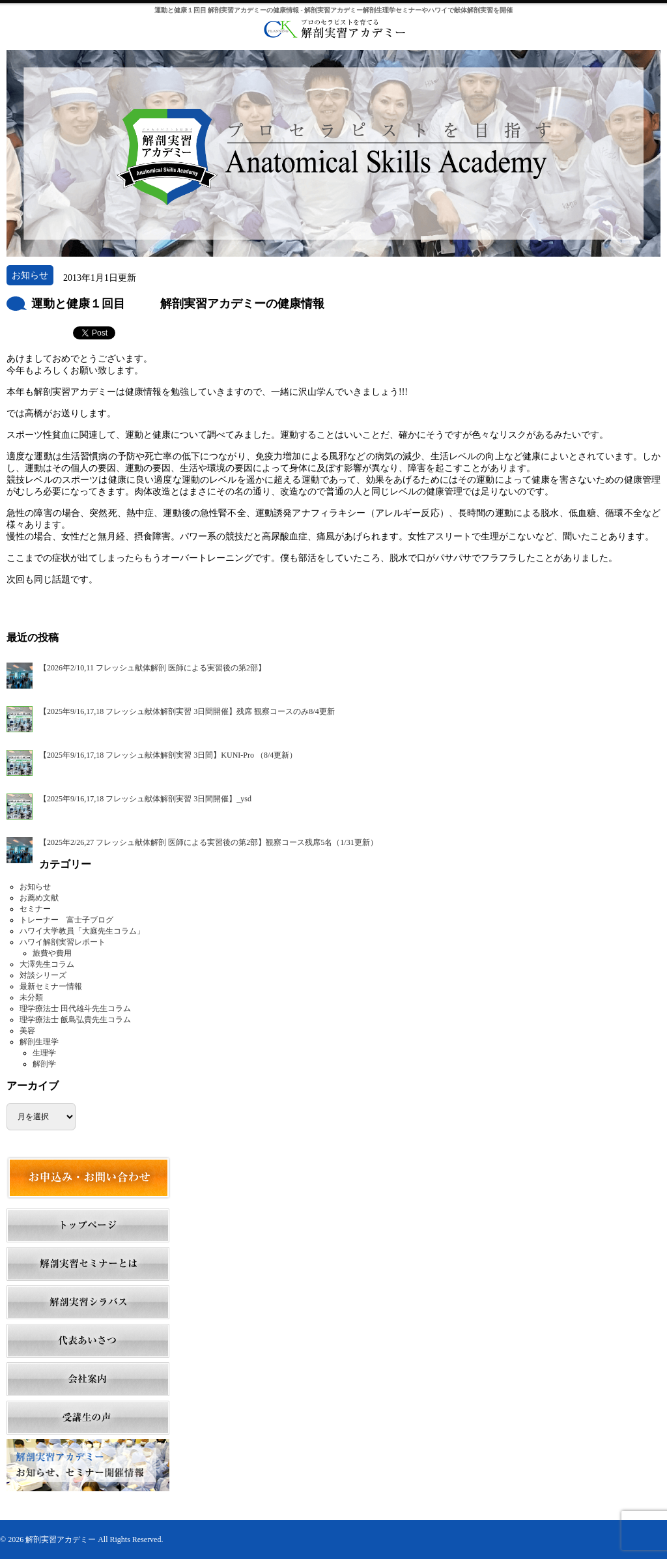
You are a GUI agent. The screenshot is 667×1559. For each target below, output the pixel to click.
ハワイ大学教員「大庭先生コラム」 (82, 931)
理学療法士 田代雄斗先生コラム (75, 1008)
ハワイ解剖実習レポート (63, 942)
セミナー (35, 908)
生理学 (44, 1052)
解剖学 (44, 1063)
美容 (27, 1030)
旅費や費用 (52, 953)
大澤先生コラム (47, 964)
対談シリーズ (43, 975)
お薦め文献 (39, 897)
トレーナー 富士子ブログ (66, 919)
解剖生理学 (39, 1041)
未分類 (31, 997)
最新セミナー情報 (51, 986)
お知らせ (35, 886)
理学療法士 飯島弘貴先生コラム (75, 1019)
